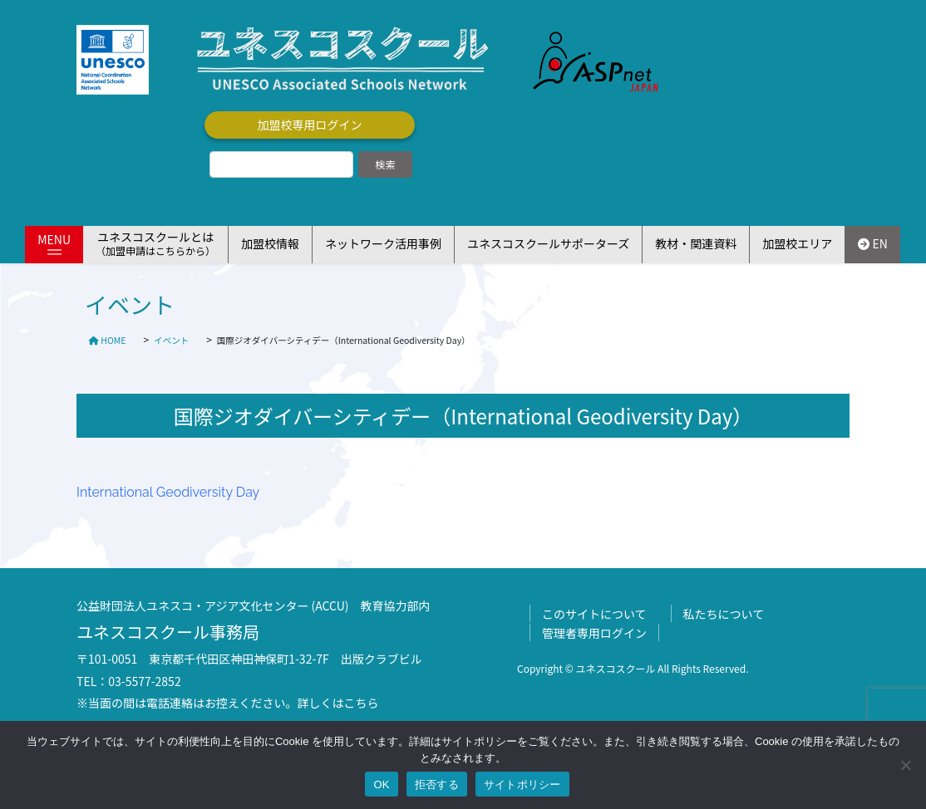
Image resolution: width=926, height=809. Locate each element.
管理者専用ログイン (594, 633)
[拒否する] (905, 765)
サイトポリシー (522, 784)
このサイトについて (594, 614)
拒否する (437, 784)
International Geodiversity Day (167, 492)
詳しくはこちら (338, 702)
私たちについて (724, 614)
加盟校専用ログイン (310, 124)
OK (381, 784)
